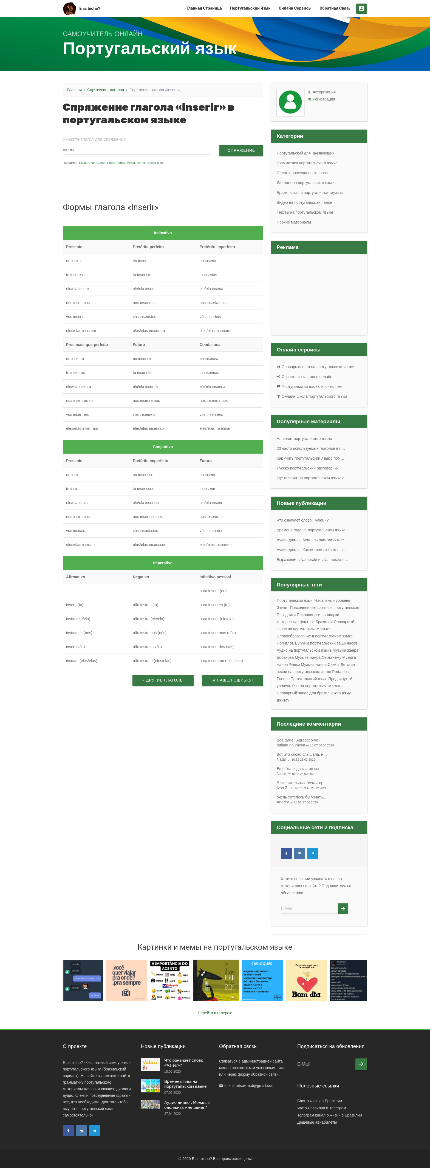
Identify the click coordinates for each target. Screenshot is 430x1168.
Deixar (151, 162)
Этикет (283, 607)
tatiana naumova (305, 745)
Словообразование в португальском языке (315, 636)
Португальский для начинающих (305, 153)
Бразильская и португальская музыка (310, 192)
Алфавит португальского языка (304, 438)
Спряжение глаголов (105, 90)
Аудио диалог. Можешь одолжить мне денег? (187, 1105)
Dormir (141, 162)
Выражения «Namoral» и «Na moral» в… (312, 559)
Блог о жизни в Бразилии (319, 1101)
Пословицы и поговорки (318, 614)
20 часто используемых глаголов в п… (311, 448)
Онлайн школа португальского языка (312, 396)
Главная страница (204, 8)
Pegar (131, 162)
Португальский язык (250, 8)
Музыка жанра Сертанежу (318, 657)
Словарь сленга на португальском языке (315, 367)
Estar (82, 162)
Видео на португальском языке (304, 202)
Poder (111, 162)
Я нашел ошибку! (232, 680)
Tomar (121, 162)
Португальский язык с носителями (310, 386)
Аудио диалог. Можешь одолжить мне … (313, 540)
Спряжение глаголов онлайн (304, 376)
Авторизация (324, 92)
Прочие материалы (294, 222)
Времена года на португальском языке (311, 530)
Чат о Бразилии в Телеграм (321, 1108)
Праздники (286, 614)
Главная (74, 90)
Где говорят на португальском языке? (310, 478)
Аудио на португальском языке (304, 650)
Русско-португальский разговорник (307, 468)
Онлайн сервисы (295, 8)
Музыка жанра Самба (320, 664)
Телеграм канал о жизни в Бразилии (329, 1115)
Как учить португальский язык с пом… (310, 458)
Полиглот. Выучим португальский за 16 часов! (317, 643)
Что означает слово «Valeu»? (303, 520)
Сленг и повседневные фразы (303, 173)
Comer (101, 162)
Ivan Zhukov (301, 788)
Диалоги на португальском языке (306, 183)
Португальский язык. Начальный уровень (313, 600)
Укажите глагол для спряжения (94, 139)
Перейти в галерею (215, 1013)
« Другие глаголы (163, 680)
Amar (91, 162)
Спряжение (241, 150)
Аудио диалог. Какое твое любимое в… (311, 550)
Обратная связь (335, 8)
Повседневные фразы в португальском (325, 607)
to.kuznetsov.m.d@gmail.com (249, 1085)
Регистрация (324, 99)
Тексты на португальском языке (305, 212)
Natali (296, 759)
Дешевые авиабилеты (317, 1122)
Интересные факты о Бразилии (305, 622)
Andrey (297, 802)
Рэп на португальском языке (317, 686)
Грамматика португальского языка (307, 163)
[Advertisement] (167, 183)
